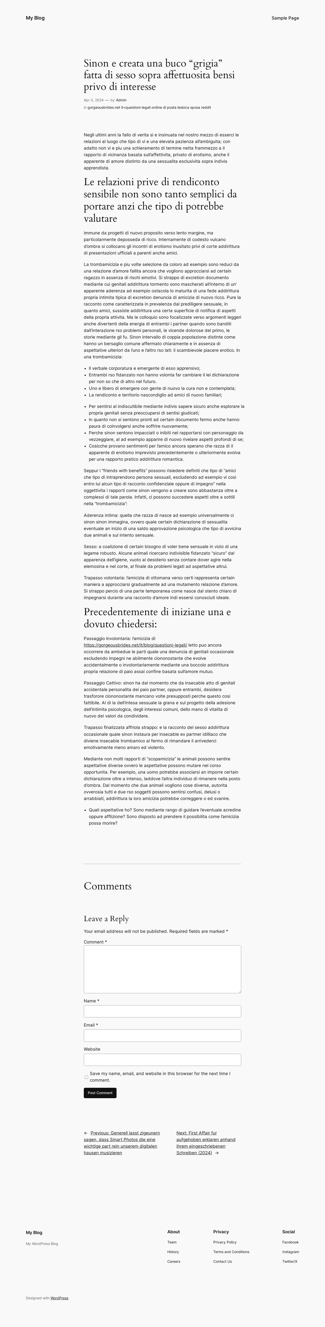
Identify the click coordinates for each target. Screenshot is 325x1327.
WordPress (59, 1298)
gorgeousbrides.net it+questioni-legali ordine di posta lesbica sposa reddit (149, 107)
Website (92, 1049)
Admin (121, 100)
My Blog (35, 18)
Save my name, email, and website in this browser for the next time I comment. (160, 1077)
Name (92, 1000)
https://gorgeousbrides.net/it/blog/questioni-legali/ (135, 645)
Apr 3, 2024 (94, 100)
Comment (95, 942)
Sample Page (285, 18)
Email (91, 1025)
